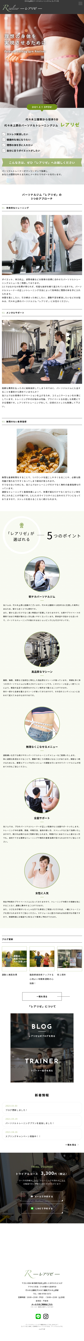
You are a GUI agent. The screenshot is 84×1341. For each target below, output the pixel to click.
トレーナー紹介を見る (42, 1065)
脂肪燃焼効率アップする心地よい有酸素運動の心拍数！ (42, 979)
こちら (35, 1180)
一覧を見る (42, 996)
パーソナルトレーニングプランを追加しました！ (29, 1123)
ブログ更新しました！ (16, 1110)
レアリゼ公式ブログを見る (42, 1030)
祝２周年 (61, 974)
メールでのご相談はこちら (42, 1304)
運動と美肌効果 (9, 974)
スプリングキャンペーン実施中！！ (23, 1136)
